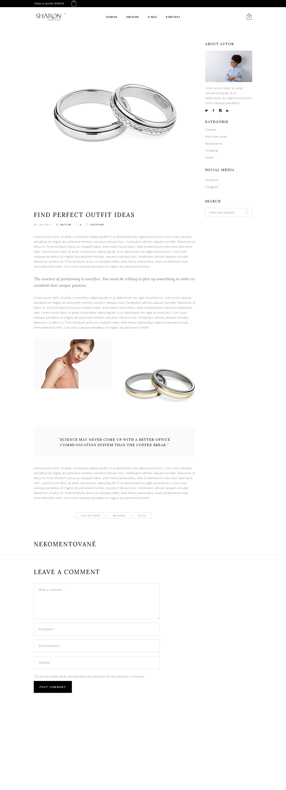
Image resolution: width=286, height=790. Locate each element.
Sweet (209, 157)
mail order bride (216, 136)
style (142, 515)
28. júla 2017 (43, 224)
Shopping (97, 224)
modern (119, 515)
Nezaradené (213, 143)
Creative (210, 130)
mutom (66, 224)
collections (90, 515)
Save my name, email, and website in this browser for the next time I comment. (91, 676)
